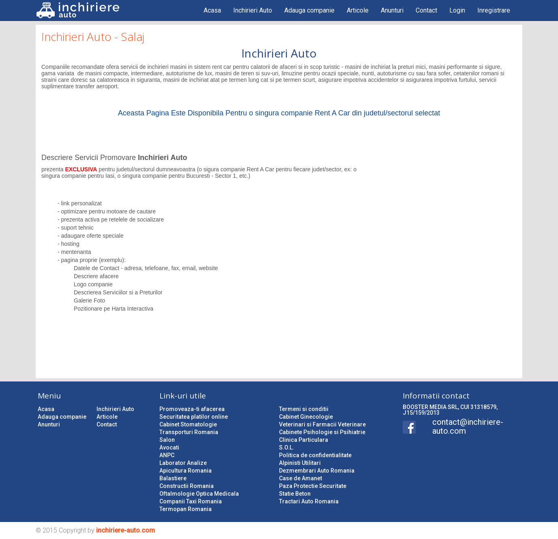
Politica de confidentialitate (315, 455)
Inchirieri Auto (252, 10)
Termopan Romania (185, 509)
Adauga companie (309, 10)
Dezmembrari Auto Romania (316, 470)
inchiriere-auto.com (125, 530)
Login (457, 10)
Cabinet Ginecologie (306, 417)
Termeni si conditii (303, 409)
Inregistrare (493, 10)
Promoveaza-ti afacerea (192, 409)
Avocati (169, 447)
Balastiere (173, 478)
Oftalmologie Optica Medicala (199, 493)
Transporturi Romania (188, 432)
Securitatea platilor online (193, 417)
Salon (167, 440)
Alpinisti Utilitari (300, 463)
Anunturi (392, 10)
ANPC (166, 455)
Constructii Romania (186, 486)
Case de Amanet (300, 478)
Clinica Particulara (303, 440)
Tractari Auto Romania (309, 501)
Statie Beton (295, 493)
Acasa (212, 10)
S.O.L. (286, 447)
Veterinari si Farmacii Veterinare (322, 424)
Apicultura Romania (185, 470)
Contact (426, 10)
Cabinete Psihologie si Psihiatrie (322, 432)
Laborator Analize (183, 463)
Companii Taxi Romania (190, 501)
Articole (358, 10)
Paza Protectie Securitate (312, 486)
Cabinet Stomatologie (188, 424)
